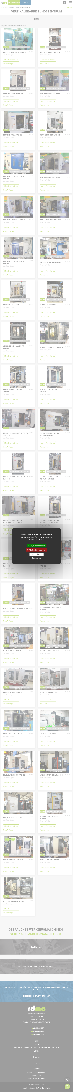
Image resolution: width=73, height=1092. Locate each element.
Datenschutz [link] (36, 558)
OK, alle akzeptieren (36, 546)
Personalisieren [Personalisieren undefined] (36, 554)
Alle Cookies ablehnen (36, 550)
